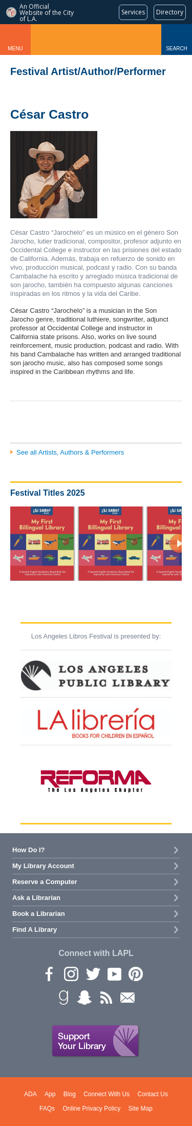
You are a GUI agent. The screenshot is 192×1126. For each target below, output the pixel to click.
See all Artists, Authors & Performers (70, 452)
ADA (30, 1094)
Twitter (92, 973)
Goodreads (62, 997)
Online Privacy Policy (91, 1108)
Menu (15, 48)
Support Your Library (96, 1041)
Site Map (141, 1108)
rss (105, 997)
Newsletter (127, 997)
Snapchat (84, 997)
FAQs (47, 1108)
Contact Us (153, 1094)
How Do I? (28, 850)
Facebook (49, 973)
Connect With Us (106, 1094)
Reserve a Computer (44, 882)
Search (176, 48)
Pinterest (135, 973)
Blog (69, 1094)
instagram (70, 973)
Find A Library (34, 929)
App (50, 1094)
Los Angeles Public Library (96, 39)
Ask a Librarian (36, 898)
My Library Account (43, 866)
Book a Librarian (38, 913)
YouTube (113, 973)
